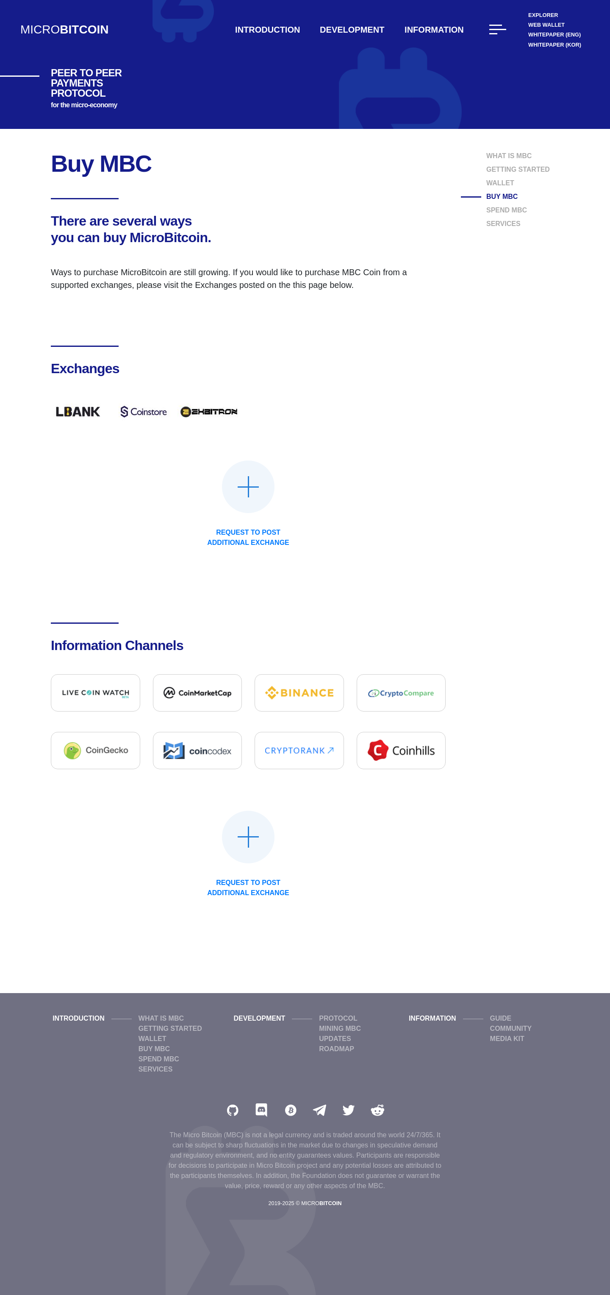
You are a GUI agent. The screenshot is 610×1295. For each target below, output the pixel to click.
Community (511, 1028)
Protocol (338, 1018)
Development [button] (352, 29)
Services (503, 223)
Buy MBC (502, 196)
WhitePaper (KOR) (554, 45)
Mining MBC (340, 1028)
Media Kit (507, 1038)
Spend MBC (506, 210)
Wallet (500, 183)
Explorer (543, 15)
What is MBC (509, 155)
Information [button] (434, 29)
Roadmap (336, 1048)
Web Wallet (546, 25)
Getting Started (518, 169)
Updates (335, 1038)
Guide (501, 1018)
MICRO (64, 29)
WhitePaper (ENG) (554, 34)
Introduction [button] (267, 29)
